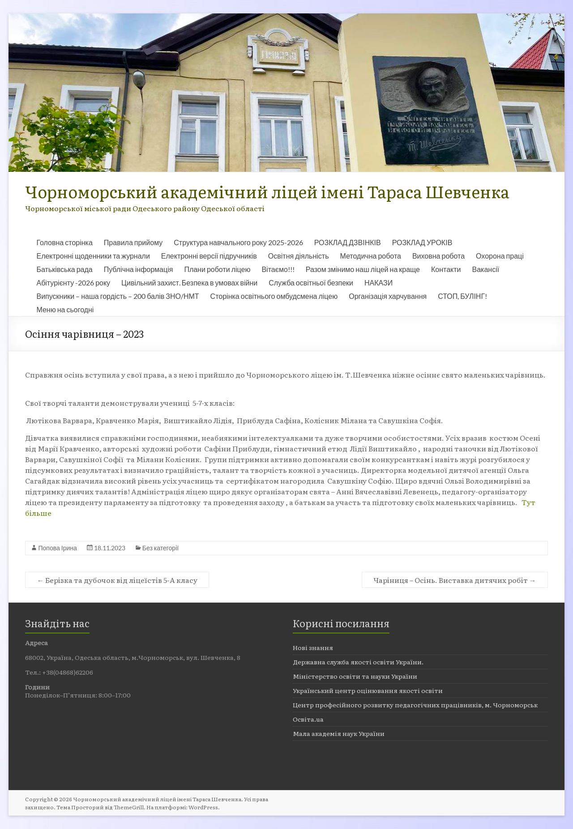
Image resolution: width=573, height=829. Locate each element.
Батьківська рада (64, 269)
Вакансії (486, 269)
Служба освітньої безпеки (311, 282)
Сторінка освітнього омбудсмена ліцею (274, 296)
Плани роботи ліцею (217, 269)
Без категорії (160, 548)
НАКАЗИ (378, 282)
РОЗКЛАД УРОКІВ (422, 242)
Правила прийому (133, 242)
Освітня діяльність (298, 255)
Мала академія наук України (339, 733)
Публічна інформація (138, 269)
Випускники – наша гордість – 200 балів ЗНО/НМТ (117, 296)
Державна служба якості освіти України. (358, 661)
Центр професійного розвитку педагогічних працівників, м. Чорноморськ (415, 704)
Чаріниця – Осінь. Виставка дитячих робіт (454, 579)
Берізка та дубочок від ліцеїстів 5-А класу (117, 579)
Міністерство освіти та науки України (355, 676)
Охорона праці (500, 255)
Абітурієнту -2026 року (73, 282)
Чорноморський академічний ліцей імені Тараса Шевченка (267, 191)
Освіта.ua (308, 718)
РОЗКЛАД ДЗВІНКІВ (347, 242)
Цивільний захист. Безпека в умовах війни (189, 282)
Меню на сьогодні (65, 309)
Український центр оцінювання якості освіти (368, 690)
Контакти (446, 269)
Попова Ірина (57, 548)
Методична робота (370, 255)
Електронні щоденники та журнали (93, 255)
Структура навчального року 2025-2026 (238, 242)
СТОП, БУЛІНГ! (462, 296)
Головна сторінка (64, 242)
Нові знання (313, 647)
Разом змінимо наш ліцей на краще (363, 269)
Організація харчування (388, 296)
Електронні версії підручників (209, 255)
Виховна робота (438, 255)
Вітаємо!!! (277, 269)
